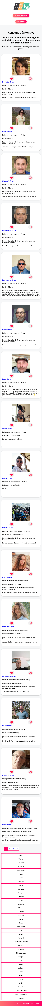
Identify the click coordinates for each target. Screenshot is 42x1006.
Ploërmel (21, 881)
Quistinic (21, 979)
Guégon (20, 957)
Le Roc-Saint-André (21, 991)
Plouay (21, 900)
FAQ (16, 1004)
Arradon (21, 897)
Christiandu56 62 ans (9, 676)
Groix (21, 964)
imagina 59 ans (7, 329)
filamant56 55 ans (8, 181)
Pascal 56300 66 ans (9, 230)
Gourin (21, 919)
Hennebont (21, 870)
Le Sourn (21, 968)
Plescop (21, 908)
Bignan (21, 934)
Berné (21, 975)
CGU (20, 1004)
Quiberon (21, 912)
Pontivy (21, 874)
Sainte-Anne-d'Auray (20, 942)
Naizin (21, 972)
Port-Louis (21, 938)
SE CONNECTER (21, 21)
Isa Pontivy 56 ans (8, 82)
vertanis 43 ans (7, 131)
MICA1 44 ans (7, 726)
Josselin (21, 949)
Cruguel (21, 998)
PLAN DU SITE (28, 1004)
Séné (21, 885)
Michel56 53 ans (7, 528)
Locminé (21, 915)
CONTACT (37, 1004)
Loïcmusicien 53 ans (9, 280)
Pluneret (21, 904)
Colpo (21, 960)
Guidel (21, 878)
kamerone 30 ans (8, 627)
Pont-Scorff (21, 927)
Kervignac (21, 893)
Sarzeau (21, 889)
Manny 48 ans (7, 825)
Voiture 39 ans (7, 429)
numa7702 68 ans (8, 775)
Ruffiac (21, 983)
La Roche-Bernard (21, 994)
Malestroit (21, 945)
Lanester (21, 863)
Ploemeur (21, 866)
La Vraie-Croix (21, 987)
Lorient (21, 855)
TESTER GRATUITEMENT (21, 15)
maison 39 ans (7, 478)
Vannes (21, 859)
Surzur (21, 923)
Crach (21, 930)
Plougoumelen (21, 953)
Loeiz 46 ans (6, 379)
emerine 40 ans (7, 577)
